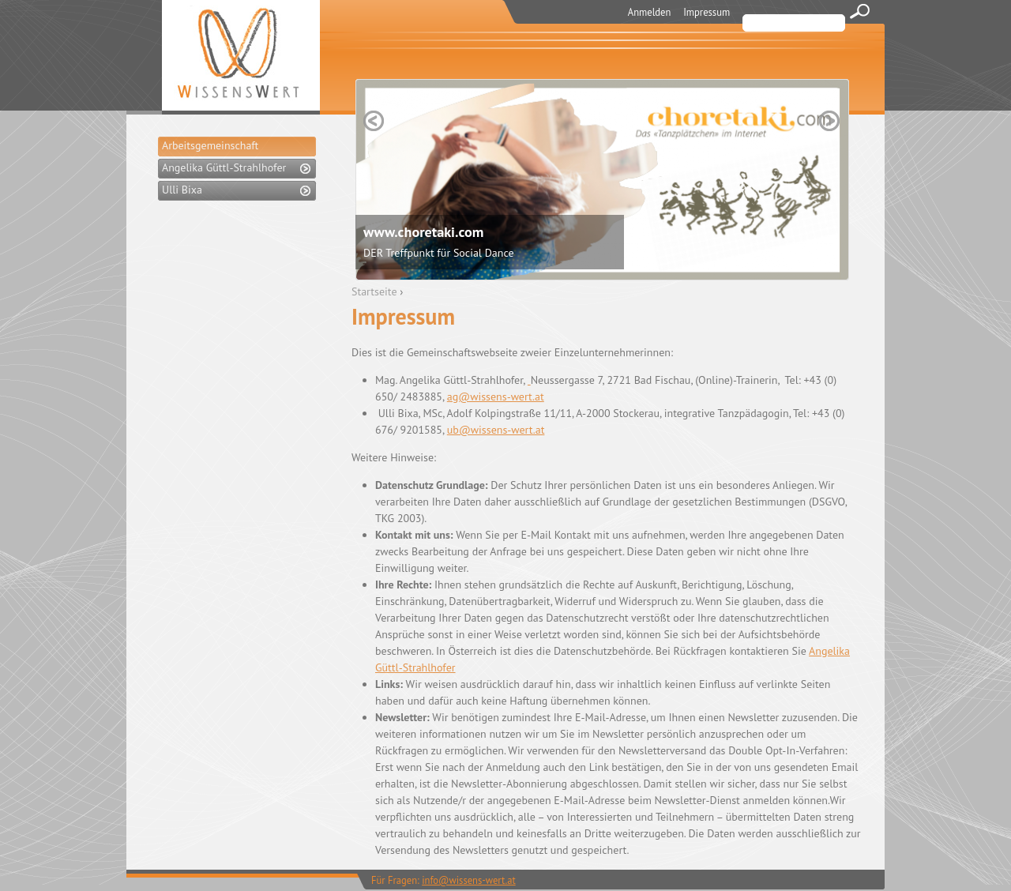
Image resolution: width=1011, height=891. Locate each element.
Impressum (706, 12)
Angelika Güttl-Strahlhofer (224, 167)
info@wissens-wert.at (469, 880)
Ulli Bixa (182, 189)
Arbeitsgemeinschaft (210, 145)
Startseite (374, 291)
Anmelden (649, 12)
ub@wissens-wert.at (496, 430)
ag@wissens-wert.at (495, 396)
